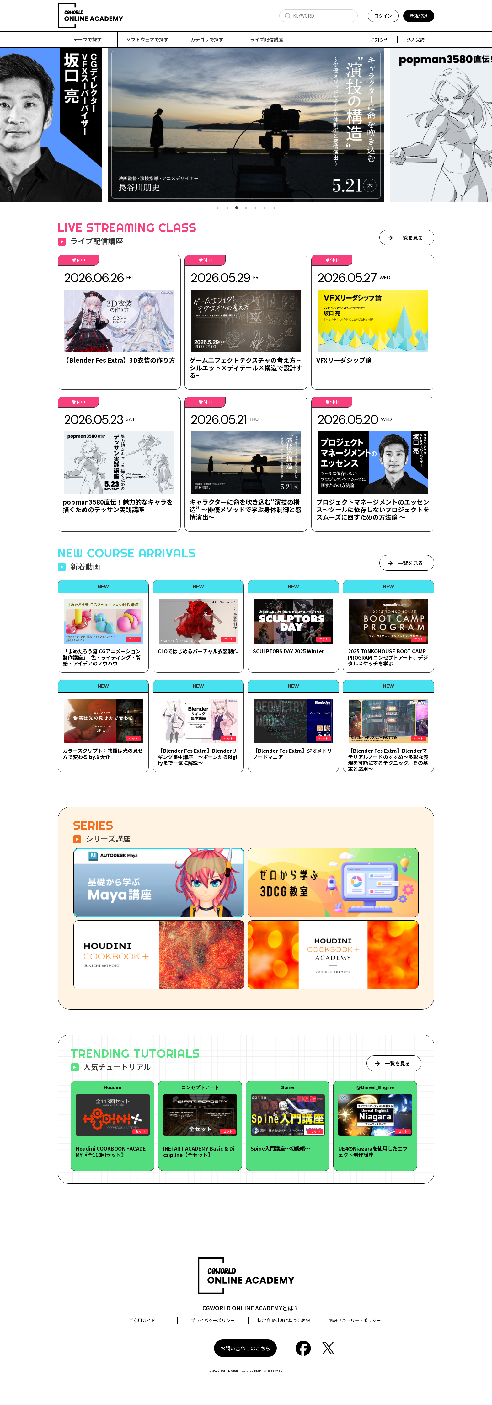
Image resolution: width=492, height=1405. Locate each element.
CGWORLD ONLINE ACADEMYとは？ (250, 1308)
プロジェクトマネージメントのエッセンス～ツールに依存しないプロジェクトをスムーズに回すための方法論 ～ (372, 510)
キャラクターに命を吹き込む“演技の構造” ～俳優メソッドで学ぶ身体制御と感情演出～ (246, 510)
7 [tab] (274, 208)
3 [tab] (236, 208)
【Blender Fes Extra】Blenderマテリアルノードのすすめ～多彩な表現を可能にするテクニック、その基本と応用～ (388, 760)
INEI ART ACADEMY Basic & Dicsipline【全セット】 (198, 1151)
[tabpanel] (246, 125)
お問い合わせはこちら (245, 1348)
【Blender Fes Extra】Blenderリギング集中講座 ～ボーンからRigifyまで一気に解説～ (197, 757)
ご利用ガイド (142, 1320)
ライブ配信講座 (266, 39)
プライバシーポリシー (213, 1320)
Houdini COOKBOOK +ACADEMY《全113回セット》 (111, 1151)
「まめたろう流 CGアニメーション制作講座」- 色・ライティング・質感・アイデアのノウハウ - (102, 657)
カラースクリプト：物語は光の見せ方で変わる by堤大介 (103, 754)
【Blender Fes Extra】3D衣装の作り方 (119, 360)
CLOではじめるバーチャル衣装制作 (198, 651)
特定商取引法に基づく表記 (283, 1320)
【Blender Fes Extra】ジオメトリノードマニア (292, 754)
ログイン (383, 16)
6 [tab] (265, 208)
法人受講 (416, 39)
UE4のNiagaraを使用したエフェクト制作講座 (373, 1151)
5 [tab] (255, 208)
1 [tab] (218, 208)
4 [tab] (246, 208)
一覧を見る (410, 238)
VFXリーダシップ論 (344, 360)
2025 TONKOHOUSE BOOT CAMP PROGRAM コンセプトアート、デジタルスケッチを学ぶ (388, 657)
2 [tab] (227, 208)
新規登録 (418, 16)
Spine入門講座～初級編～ (280, 1148)
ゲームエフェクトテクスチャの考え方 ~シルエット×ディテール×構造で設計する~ (246, 368)
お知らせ (379, 39)
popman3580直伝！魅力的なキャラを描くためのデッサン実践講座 (118, 506)
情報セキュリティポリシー (355, 1320)
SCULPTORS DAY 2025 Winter (288, 651)
